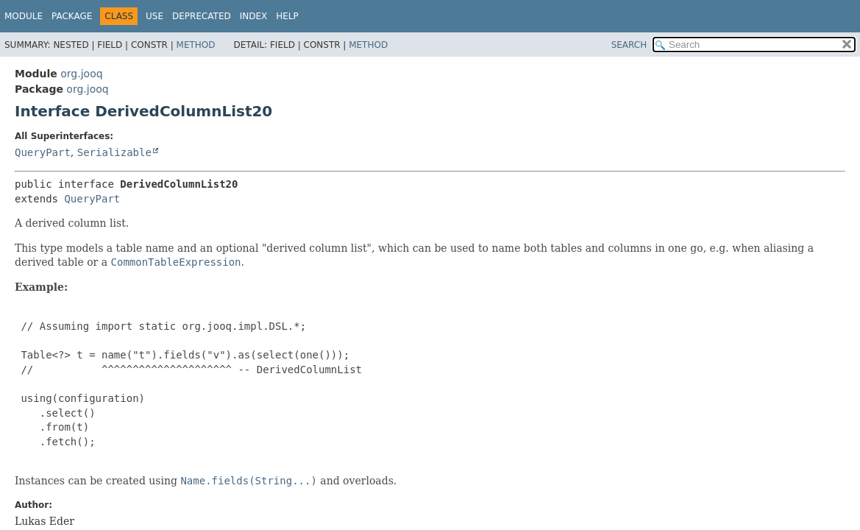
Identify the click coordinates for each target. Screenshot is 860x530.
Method (196, 45)
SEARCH (629, 45)
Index (254, 16)
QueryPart (43, 152)
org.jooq (81, 74)
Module (23, 16)
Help (287, 16)
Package (71, 16)
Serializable (114, 152)
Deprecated (201, 16)
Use (154, 16)
